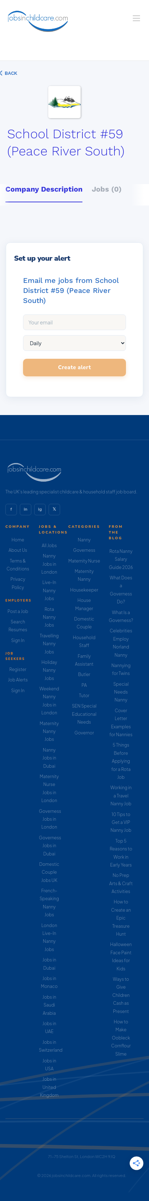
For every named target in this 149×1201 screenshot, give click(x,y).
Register (17, 669)
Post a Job (18, 611)
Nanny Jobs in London (49, 564)
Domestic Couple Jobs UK (49, 872)
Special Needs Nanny (121, 692)
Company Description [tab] (43, 189)
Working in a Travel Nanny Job (121, 795)
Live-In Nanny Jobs (49, 590)
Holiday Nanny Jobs (49, 670)
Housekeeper (84, 590)
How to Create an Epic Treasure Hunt (121, 918)
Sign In (17, 640)
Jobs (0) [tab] (107, 189)
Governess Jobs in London (50, 819)
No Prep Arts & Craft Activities (121, 883)
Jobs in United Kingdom (49, 1087)
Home (18, 539)
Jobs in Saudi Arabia (49, 1005)
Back (10, 73)
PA (84, 685)
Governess (84, 550)
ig (40, 509)
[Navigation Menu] (136, 18)
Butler (84, 674)
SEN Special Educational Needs (84, 714)
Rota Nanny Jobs (49, 617)
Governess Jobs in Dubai (50, 846)
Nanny (84, 539)
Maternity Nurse (84, 561)
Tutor (84, 695)
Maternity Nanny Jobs (49, 731)
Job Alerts (18, 680)
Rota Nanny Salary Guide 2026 (121, 559)
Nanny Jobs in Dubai (49, 758)
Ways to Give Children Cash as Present (121, 995)
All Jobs (49, 545)
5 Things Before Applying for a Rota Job (121, 761)
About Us (18, 550)
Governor (84, 732)
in (25, 509)
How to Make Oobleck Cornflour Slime (121, 1038)
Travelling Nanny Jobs (49, 644)
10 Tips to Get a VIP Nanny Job (120, 822)
